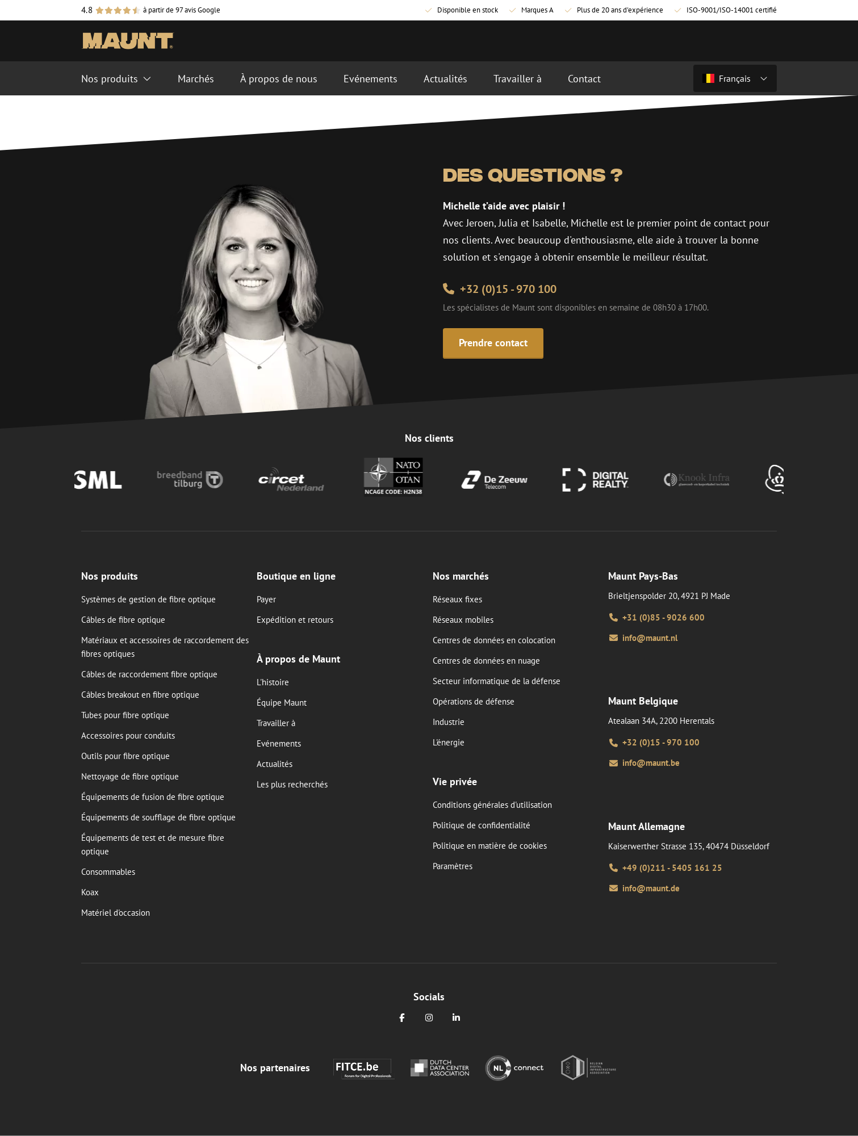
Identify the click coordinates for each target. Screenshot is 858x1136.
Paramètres (452, 866)
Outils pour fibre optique (125, 756)
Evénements (279, 743)
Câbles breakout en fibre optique (140, 694)
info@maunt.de (644, 888)
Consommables (108, 871)
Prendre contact (493, 342)
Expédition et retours (295, 619)
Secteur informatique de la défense (496, 681)
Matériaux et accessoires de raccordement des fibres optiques (165, 647)
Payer (266, 599)
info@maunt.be (644, 762)
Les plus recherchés (292, 784)
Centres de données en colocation (494, 640)
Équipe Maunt (282, 702)
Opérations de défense (473, 701)
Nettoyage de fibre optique (130, 776)
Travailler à (276, 723)
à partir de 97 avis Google (181, 10)
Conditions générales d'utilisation (492, 804)
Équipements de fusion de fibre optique (152, 796)
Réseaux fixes (457, 599)
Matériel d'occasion (115, 912)
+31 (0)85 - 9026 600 (656, 617)
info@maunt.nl (642, 637)
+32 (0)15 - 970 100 (499, 289)
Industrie (448, 721)
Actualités (274, 763)
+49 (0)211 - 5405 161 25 (665, 867)
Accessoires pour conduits (128, 735)
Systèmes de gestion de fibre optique (148, 599)
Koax (90, 892)
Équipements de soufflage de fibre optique (158, 817)
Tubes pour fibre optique (125, 715)
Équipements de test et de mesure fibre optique (152, 844)
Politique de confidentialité (481, 825)
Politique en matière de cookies (490, 845)
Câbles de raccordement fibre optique (149, 674)
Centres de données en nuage (486, 660)
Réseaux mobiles (463, 619)
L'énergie (448, 742)
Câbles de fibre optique (123, 619)
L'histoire (273, 682)
